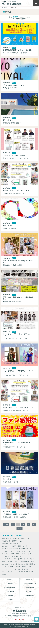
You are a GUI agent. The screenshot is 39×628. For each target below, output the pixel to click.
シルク (28, 569)
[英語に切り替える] (23, 619)
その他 (4, 574)
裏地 (27, 571)
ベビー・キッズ (28, 551)
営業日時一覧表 (30, 595)
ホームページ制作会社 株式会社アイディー (19, 626)
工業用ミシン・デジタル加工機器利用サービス (15, 548)
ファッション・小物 (8, 554)
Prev (6, 524)
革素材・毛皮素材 (15, 566)
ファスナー (5, 551)
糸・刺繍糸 (30, 559)
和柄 (22, 571)
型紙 (29, 566)
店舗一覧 (10, 583)
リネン (4, 571)
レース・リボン (6, 559)
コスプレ (4, 566)
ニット (32, 554)
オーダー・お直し (16, 551)
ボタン (15, 559)
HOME (4, 7)
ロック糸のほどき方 (19, 19)
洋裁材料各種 (6, 541)
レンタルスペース (7, 564)
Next (19, 528)
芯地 (32, 571)
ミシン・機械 (25, 561)
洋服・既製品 (29, 564)
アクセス (29, 591)
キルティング (20, 556)
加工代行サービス (17, 541)
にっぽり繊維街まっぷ (30, 583)
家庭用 (15, 538)
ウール (14, 569)
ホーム (10, 579)
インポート (24, 554)
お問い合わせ (10, 591)
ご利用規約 (10, 595)
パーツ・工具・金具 (13, 561)
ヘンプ (16, 571)
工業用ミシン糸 (24, 538)
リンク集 (10, 599)
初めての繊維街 (30, 587)
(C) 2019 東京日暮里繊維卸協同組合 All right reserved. (19, 624)
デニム (11, 556)
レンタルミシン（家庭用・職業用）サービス (15, 546)
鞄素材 (24, 566)
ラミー (10, 571)
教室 (32, 561)
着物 (17, 554)
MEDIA (22, 17)
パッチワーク (6, 569)
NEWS (28, 17)
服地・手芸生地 (6, 538)
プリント (4, 556)
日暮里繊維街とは (10, 587)
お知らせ (29, 579)
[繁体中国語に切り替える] (19, 619)
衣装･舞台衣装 (19, 564)
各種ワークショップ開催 (9, 543)
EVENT (15, 17)
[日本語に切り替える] (16, 619)
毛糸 (3, 561)
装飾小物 (22, 559)
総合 (10, 17)
